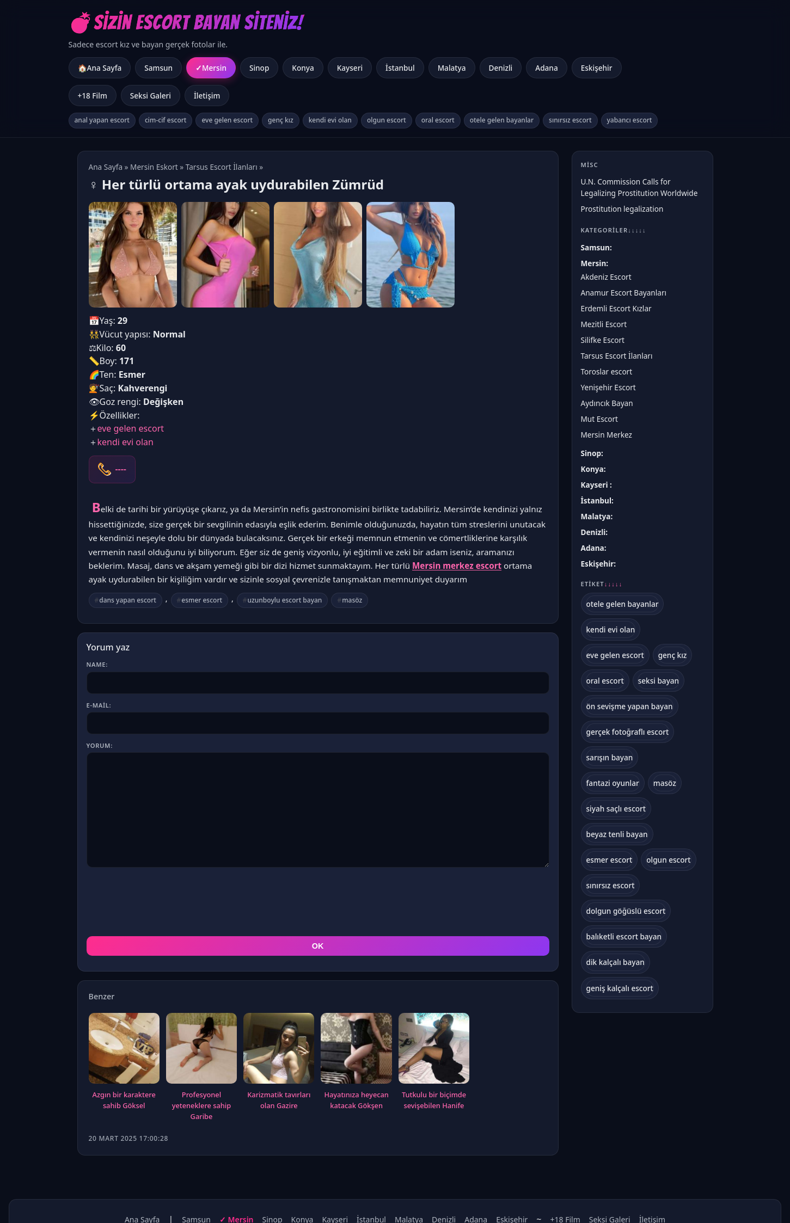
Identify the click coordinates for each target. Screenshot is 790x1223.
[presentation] (169, 902)
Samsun (158, 68)
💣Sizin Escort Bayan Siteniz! (186, 22)
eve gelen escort (227, 120)
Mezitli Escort (604, 324)
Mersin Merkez (606, 434)
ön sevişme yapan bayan (629, 706)
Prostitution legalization (622, 209)
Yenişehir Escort (608, 387)
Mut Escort (599, 419)
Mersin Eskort (154, 167)
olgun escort (386, 120)
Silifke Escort (602, 340)
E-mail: (99, 705)
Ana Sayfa (106, 167)
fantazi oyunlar (612, 783)
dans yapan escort (127, 600)
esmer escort (201, 600)
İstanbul (400, 68)
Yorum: (100, 745)
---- (120, 469)
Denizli (501, 68)
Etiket (602, 584)
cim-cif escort (166, 120)
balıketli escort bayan (624, 936)
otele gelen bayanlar (502, 120)
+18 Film (92, 95)
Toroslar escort (607, 371)
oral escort (438, 120)
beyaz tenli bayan (617, 834)
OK (318, 946)
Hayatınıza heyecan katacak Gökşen (356, 1100)
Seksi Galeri (150, 95)
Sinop (259, 68)
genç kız (280, 120)
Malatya (452, 68)
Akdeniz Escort (606, 277)
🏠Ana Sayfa (100, 68)
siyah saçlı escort (616, 808)
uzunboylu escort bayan (285, 600)
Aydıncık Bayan (607, 403)
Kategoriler (613, 230)
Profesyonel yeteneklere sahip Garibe (201, 1105)
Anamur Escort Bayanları (624, 292)
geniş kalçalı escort (619, 988)
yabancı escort (629, 120)
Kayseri (350, 68)
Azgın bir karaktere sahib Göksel (124, 1100)
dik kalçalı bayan (615, 962)
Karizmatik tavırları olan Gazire (278, 1100)
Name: (97, 664)
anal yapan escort (102, 120)
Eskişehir (597, 68)
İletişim (207, 95)
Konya (303, 68)
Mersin (214, 68)
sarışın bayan (609, 757)
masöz (352, 600)
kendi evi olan (330, 120)
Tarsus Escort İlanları (222, 167)
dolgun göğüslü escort (626, 911)
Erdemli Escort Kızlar (616, 308)
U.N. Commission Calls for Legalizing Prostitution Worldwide (639, 187)
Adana (546, 68)
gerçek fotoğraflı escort (627, 732)
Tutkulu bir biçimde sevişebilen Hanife (434, 1100)
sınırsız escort (570, 120)
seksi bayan (658, 680)
